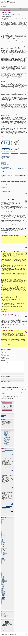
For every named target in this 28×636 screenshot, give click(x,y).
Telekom (3, 594)
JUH (2, 565)
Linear (9, 189)
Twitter (3, 596)
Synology (3, 592)
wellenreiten (4, 605)
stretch (3, 591)
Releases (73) (5, 440)
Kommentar (3, 360)
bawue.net (4, 526)
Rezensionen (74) (6, 441)
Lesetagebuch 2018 (5, 141)
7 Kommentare (8, 156)
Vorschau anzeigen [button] (4, 178)
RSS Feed (3, 612)
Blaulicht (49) (5, 435)
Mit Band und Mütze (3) (7, 438)
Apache (3, 521)
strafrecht (3, 590)
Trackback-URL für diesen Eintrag (5, 173)
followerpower (4, 552)
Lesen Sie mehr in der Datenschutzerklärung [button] (9, 634)
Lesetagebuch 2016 (5, 143)
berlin (3, 527)
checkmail (3, 534)
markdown (4, 571)
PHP (3, 578)
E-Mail (2, 354)
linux (3, 568)
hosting (3, 559)
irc (2, 563)
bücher (8, 157)
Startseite (2, 8)
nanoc (3, 574)
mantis (3, 570)
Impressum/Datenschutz (5, 10)
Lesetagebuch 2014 (5, 145)
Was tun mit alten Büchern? (5, 164)
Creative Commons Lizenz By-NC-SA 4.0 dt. (7, 624)
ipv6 (3, 562)
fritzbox (3, 553)
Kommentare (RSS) (5, 614)
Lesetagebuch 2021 (6, 12)
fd (2, 550)
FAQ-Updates (8, 167)
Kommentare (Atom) (5, 615)
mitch (2, 199)
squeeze (3, 587)
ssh (2, 588)
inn (2, 560)
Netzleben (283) (6, 439)
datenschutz (4, 536)
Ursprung (6, 241)
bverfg (3, 531)
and (3, 518)
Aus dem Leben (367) (6, 432)
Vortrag (3, 602)
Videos (3, 601)
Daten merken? (4, 394)
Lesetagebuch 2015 (5, 144)
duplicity (3, 545)
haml (3, 557)
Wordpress (4, 607)
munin (3, 573)
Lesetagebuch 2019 (5, 140)
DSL (2, 544)
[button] (5, 153)
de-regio (3, 537)
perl (3, 577)
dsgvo (3, 543)
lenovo (3, 567)
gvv (2, 556)
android (3, 519)
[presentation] (8, 384)
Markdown (2, 375)
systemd (3, 593)
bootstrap (3, 529)
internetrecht (4, 561)
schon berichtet (5, 117)
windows (3, 606)
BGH (3, 528)
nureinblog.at (4, 500)
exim (3, 548)
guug (3, 555)
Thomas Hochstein (8, 14)
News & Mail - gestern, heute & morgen (7, 168)
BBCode (2, 380)
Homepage (3, 357)
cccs (3, 533)
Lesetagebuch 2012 (5, 148)
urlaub (3, 597)
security (3, 584)
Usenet (3, 598)
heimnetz (3, 558)
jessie (3, 564)
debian (3, 538)
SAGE (3, 583)
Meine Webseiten (9, 8)
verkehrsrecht (4, 599)
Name (2, 351)
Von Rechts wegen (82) (7, 443)
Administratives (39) (6, 431)
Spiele (3, 586)
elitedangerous (4, 547)
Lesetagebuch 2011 (5, 149)
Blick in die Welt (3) (6, 436)
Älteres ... (2, 415)
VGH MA (3, 600)
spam (3, 585)
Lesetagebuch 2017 (5, 142)
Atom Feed (4, 613)
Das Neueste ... (3, 414)
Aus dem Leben (3, 156)
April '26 (7, 409)
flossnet (3, 551)
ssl (2, 589)
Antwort (6, 232)
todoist (3, 595)
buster (3, 530)
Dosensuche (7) (5, 437)
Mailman (3, 569)
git (2, 554)
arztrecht (3, 522)
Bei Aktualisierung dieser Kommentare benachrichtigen (12, 395)
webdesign (4, 604)
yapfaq (3, 608)
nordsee (3, 575)
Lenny (3, 566)
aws (3, 524)
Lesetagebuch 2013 (5, 147)
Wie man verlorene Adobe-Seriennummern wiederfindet (7, 506)
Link (3, 232)
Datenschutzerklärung (21, 390)
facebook (3, 549)
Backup (3, 525)
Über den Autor (23, 8)
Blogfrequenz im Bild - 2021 (22, 168)
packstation (4, 576)
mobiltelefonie (4, 572)
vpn (2, 603)
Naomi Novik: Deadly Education (5, 159)
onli (1, 191)
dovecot (3, 541)
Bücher (3, 532)
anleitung (3, 520)
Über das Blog (16, 8)
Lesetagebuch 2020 (5, 138)
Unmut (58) (5, 442)
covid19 (3, 535)
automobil (4, 523)
